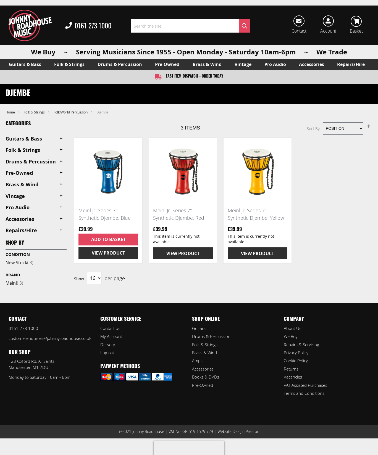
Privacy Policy (296, 352)
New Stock (19, 263)
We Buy (291, 336)
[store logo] (30, 25)
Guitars (199, 328)
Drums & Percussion (211, 336)
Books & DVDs (205, 377)
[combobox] (190, 26)
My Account (111, 336)
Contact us (110, 328)
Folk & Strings (35, 112)
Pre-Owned (202, 385)
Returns (291, 369)
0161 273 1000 (88, 25)
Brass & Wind (204, 352)
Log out (107, 352)
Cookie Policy (296, 360)
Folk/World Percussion (71, 112)
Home (11, 112)
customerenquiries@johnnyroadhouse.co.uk (50, 338)
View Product (108, 253)
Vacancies (293, 377)
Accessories (203, 369)
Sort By (313, 128)
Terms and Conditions (304, 393)
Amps (197, 360)
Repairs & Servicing (301, 344)
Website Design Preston (238, 431)
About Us (292, 328)
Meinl (14, 283)
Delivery (107, 344)
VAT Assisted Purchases (305, 385)
